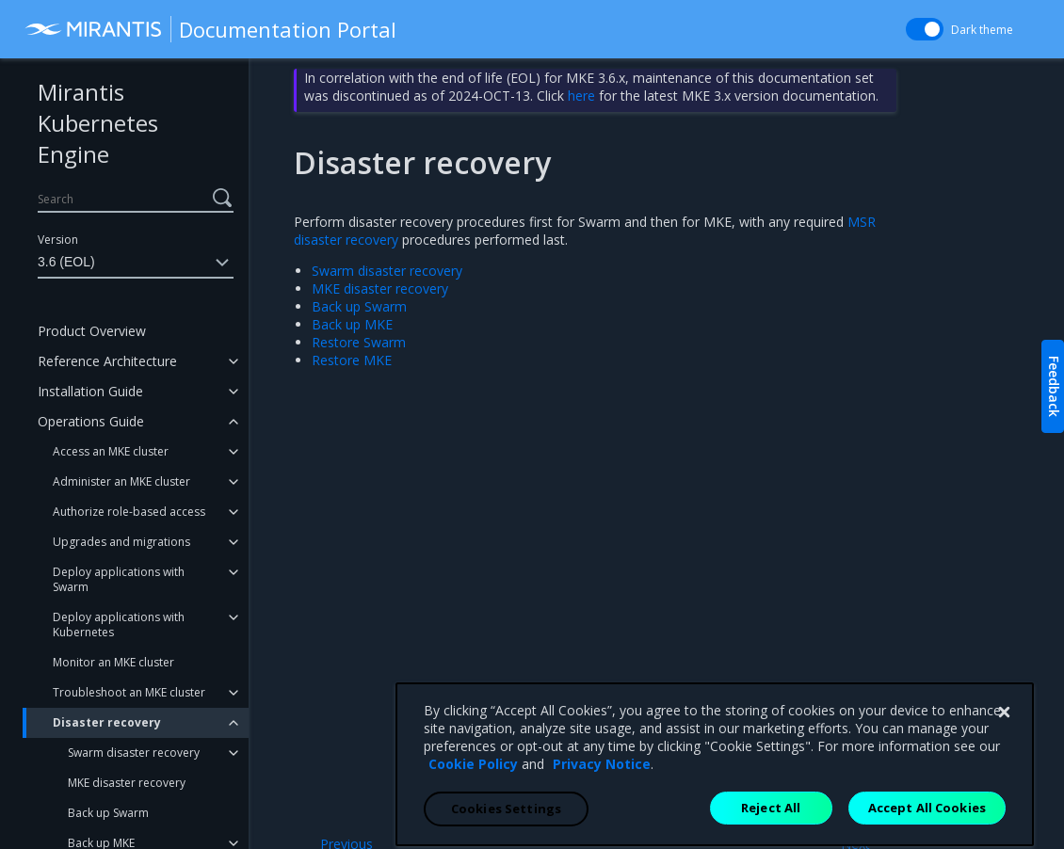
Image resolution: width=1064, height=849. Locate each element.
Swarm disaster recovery (134, 753)
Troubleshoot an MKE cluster (129, 692)
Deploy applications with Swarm (119, 579)
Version (58, 240)
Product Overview (92, 331)
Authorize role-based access (129, 512)
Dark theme (982, 30)
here (581, 95)
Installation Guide (90, 391)
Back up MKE (352, 324)
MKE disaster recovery (126, 783)
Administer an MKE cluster (121, 481)
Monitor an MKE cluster (113, 662)
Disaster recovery (107, 722)
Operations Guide (91, 421)
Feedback (1054, 386)
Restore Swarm (359, 342)
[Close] (1003, 822)
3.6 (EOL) (136, 262)
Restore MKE (352, 360)
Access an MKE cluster (111, 451)
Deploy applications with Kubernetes (119, 624)
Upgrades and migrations (121, 542)
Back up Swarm (108, 813)
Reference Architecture (107, 361)
